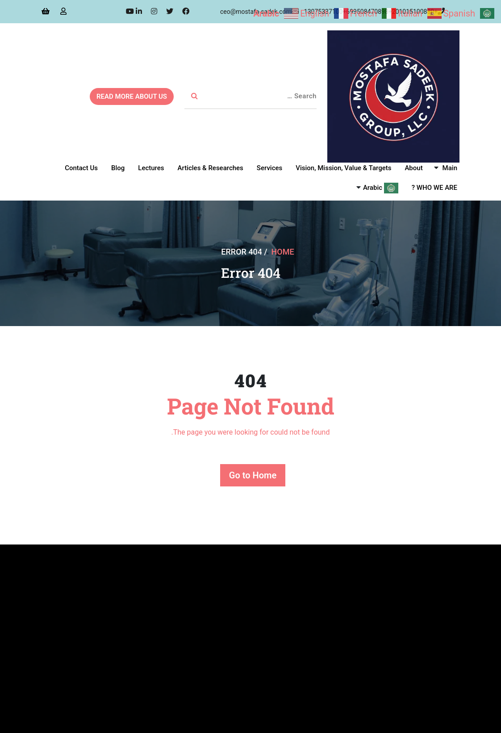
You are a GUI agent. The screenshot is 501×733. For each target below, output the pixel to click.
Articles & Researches (210, 168)
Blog (118, 168)
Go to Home (252, 475)
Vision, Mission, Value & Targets (343, 168)
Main (450, 168)
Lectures (151, 168)
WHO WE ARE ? (434, 188)
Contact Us (81, 168)
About (413, 168)
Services (269, 168)
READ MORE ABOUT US (131, 96)
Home (282, 251)
